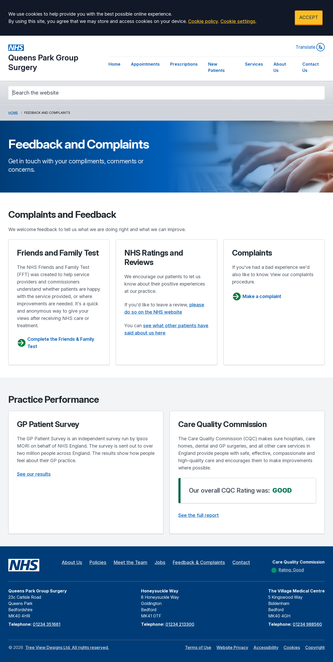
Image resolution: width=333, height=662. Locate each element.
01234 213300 (179, 624)
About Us (279, 67)
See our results (34, 474)
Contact (241, 562)
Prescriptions (184, 64)
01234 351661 (46, 624)
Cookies (292, 647)
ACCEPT (308, 17)
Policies (97, 562)
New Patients (216, 67)
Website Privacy (232, 647)
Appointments (145, 64)
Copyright (315, 647)
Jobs (160, 562)
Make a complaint (256, 296)
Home (114, 64)
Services (254, 64)
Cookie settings (237, 21)
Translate (310, 47)
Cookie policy (203, 21)
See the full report (198, 515)
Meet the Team (130, 562)
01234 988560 (307, 624)
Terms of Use (198, 647)
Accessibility (265, 647)
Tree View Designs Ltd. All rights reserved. (67, 647)
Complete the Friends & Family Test (55, 342)
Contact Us (310, 67)
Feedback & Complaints (199, 562)
